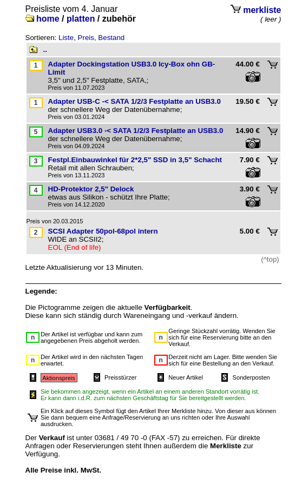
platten (81, 18)
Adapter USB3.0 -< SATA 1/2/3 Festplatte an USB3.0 (136, 131)
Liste (66, 38)
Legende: (41, 291)
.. (45, 49)
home (48, 18)
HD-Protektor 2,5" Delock (91, 189)
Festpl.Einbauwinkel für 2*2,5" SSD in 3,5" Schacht (135, 160)
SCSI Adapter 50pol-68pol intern (103, 231)
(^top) (270, 259)
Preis (86, 38)
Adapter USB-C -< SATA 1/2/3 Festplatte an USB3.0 (134, 101)
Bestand (111, 38)
